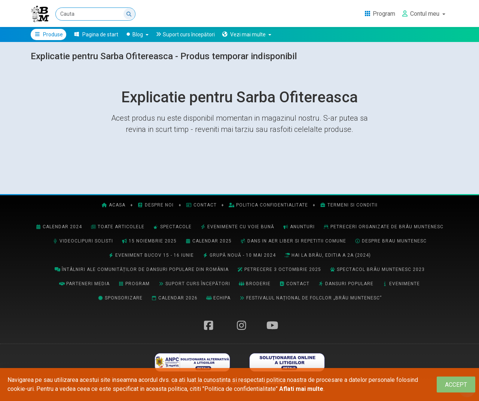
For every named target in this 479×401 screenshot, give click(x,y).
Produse (48, 34)
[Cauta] (95, 14)
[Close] (456, 385)
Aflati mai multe (301, 388)
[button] (246, 34)
